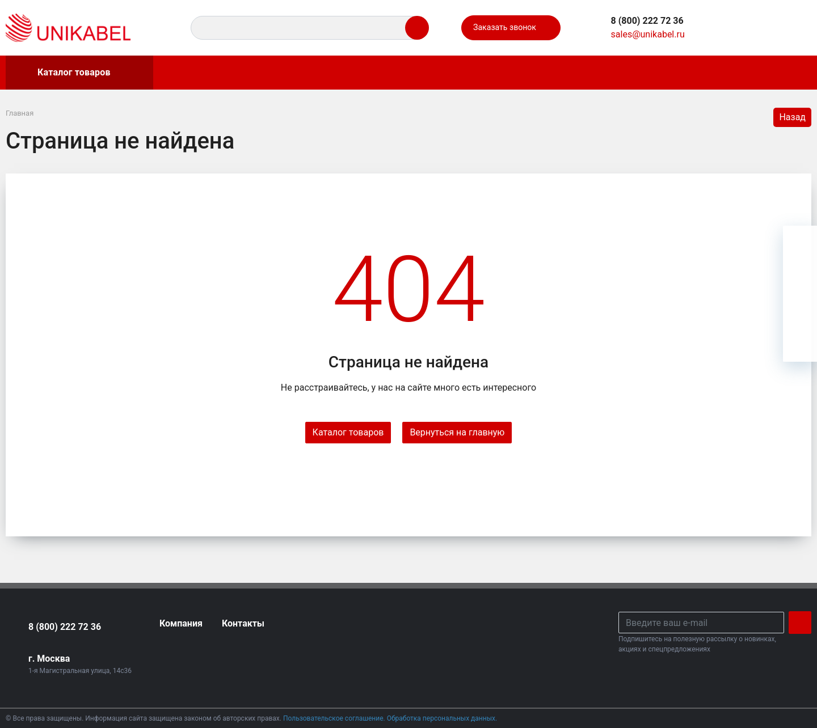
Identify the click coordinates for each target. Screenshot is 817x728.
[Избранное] (740, 28)
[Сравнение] (766, 28)
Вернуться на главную (457, 432)
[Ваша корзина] (792, 28)
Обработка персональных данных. (442, 718)
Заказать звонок (510, 28)
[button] (647, 21)
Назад (792, 117)
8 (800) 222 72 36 (64, 626)
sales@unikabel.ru (648, 34)
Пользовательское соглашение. (335, 718)
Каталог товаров (63, 72)
